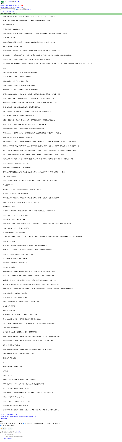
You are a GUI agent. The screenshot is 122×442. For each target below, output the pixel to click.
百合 (19, 5)
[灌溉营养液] (4, 418)
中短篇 (16, 7)
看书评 (2, 416)
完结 (21, 5)
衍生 (12, 5)
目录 (10, 11)
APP (19, 7)
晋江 (10, 1)
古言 (4, 5)
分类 (2, 7)
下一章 (2, 11)
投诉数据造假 (22, 416)
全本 (7, 7)
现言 (7, 5)
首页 (2, 5)
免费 (12, 7)
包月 (10, 7)
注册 (18, 1)
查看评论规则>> (8, 438)
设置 (13, 11)
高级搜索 (28, 9)
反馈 (21, 7)
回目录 (10, 414)
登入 (15, 1)
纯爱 (10, 5)
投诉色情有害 (14, 416)
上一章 (6, 11)
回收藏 (6, 416)
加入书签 (14, 414)
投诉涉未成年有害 (31, 416)
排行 (4, 7)
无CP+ (15, 5)
